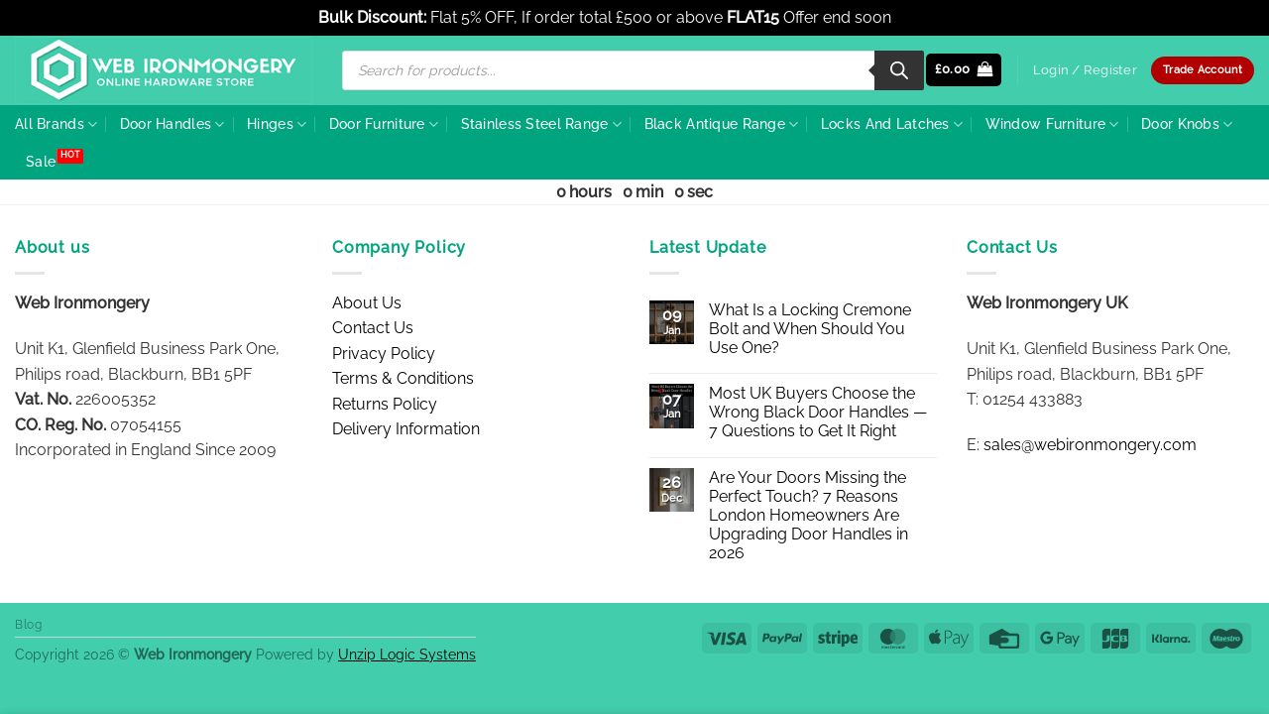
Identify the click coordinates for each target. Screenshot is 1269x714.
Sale (41, 161)
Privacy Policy (383, 353)
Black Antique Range (721, 124)
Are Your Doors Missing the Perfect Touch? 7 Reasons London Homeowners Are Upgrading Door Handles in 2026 (808, 515)
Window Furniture (1052, 124)
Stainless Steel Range (542, 124)
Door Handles (172, 124)
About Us (367, 303)
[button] (964, 70)
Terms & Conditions (403, 378)
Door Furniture (384, 124)
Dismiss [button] (923, 17)
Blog (28, 624)
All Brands (56, 124)
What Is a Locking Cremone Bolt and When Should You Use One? (810, 328)
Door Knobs (1186, 124)
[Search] (899, 70)
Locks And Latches (892, 124)
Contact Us (372, 327)
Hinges (276, 124)
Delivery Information (406, 428)
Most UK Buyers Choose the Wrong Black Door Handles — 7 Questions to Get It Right (818, 412)
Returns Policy (384, 404)
